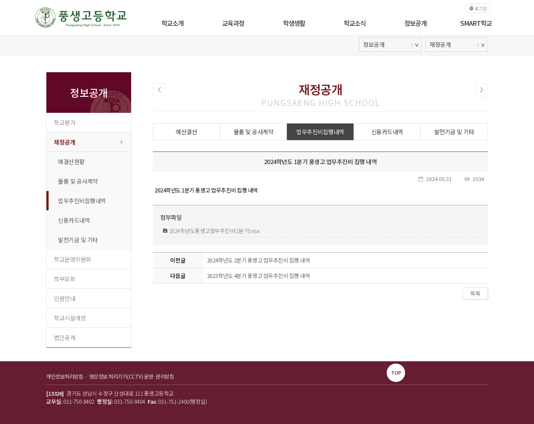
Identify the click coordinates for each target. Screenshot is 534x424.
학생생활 (294, 23)
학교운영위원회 (72, 259)
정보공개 (415, 23)
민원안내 (64, 298)
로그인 (478, 8)
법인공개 (64, 337)
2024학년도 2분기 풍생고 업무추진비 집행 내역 (258, 260)
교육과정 (233, 23)
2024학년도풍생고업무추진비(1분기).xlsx (211, 230)
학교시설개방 (70, 317)
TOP (396, 372)
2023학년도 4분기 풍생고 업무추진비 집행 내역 (258, 275)
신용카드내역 (74, 220)
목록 (475, 293)
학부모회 (64, 278)
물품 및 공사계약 (78, 181)
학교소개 (172, 23)
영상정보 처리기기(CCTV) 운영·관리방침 (131, 376)
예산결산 (186, 131)
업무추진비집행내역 (82, 200)
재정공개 (88, 141)
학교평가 (64, 122)
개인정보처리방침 (65, 376)
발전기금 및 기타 (78, 239)
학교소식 (355, 23)
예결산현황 (71, 161)
